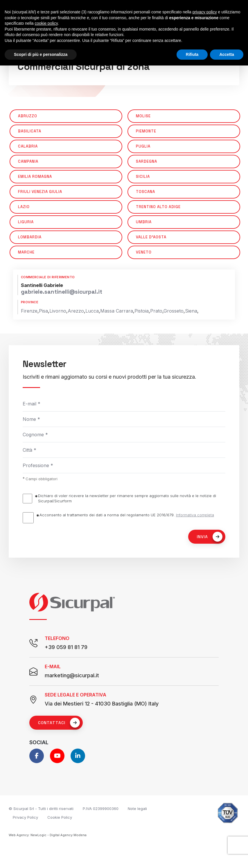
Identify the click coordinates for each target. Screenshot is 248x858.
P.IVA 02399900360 (100, 808)
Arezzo (76, 311)
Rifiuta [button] (192, 54)
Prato (156, 311)
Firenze (29, 311)
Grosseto (173, 311)
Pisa (43, 311)
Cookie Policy (59, 817)
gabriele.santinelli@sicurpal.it (61, 291)
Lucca (92, 311)
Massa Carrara (116, 311)
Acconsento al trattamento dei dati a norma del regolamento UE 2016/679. (126, 514)
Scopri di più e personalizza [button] (40, 54)
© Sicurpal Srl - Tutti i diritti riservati (41, 808)
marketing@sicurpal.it (72, 675)
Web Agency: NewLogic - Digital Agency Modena (48, 835)
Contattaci (59, 723)
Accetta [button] (226, 54)
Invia (209, 537)
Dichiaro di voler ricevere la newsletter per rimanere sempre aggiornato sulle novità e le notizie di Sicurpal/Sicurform (127, 498)
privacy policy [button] (205, 12)
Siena (191, 311)
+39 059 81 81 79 (66, 647)
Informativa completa (195, 515)
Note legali (137, 808)
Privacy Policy (25, 817)
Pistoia (141, 311)
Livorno (57, 311)
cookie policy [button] (46, 23)
